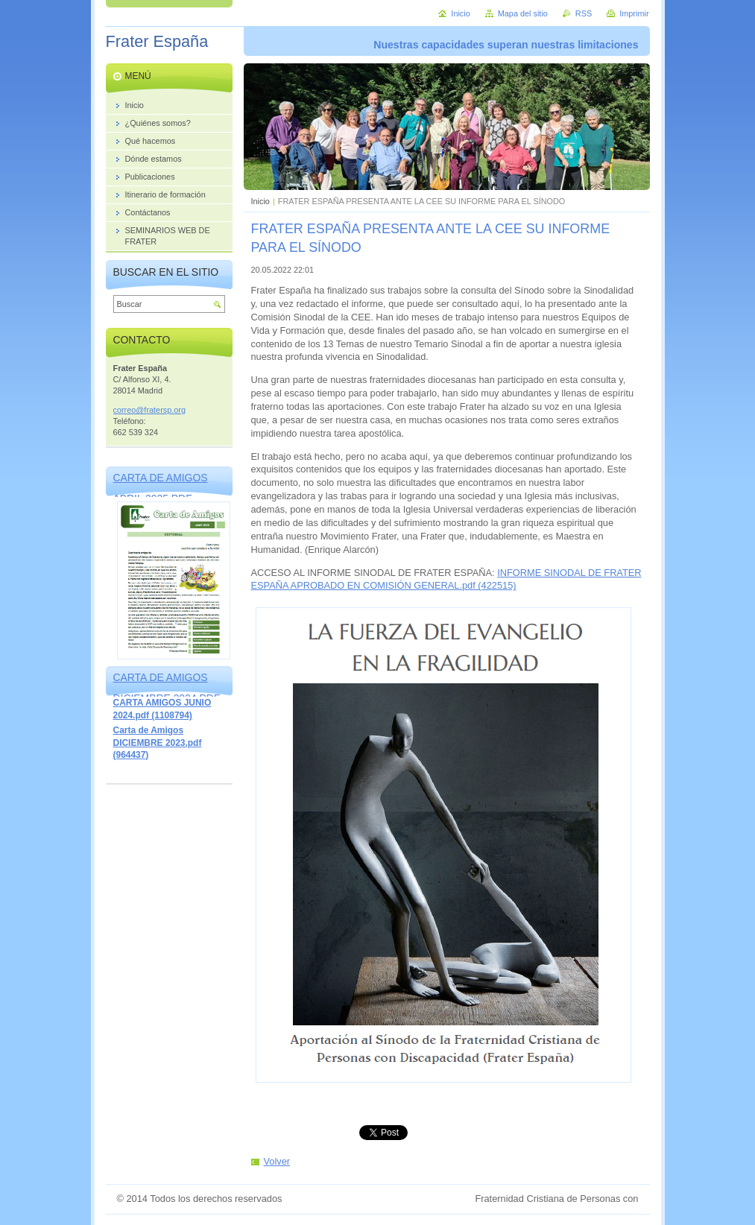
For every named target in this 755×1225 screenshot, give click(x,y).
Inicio (260, 201)
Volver (277, 1161)
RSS (583, 13)
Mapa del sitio (523, 13)
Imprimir (633, 13)
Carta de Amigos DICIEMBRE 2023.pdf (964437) (157, 742)
